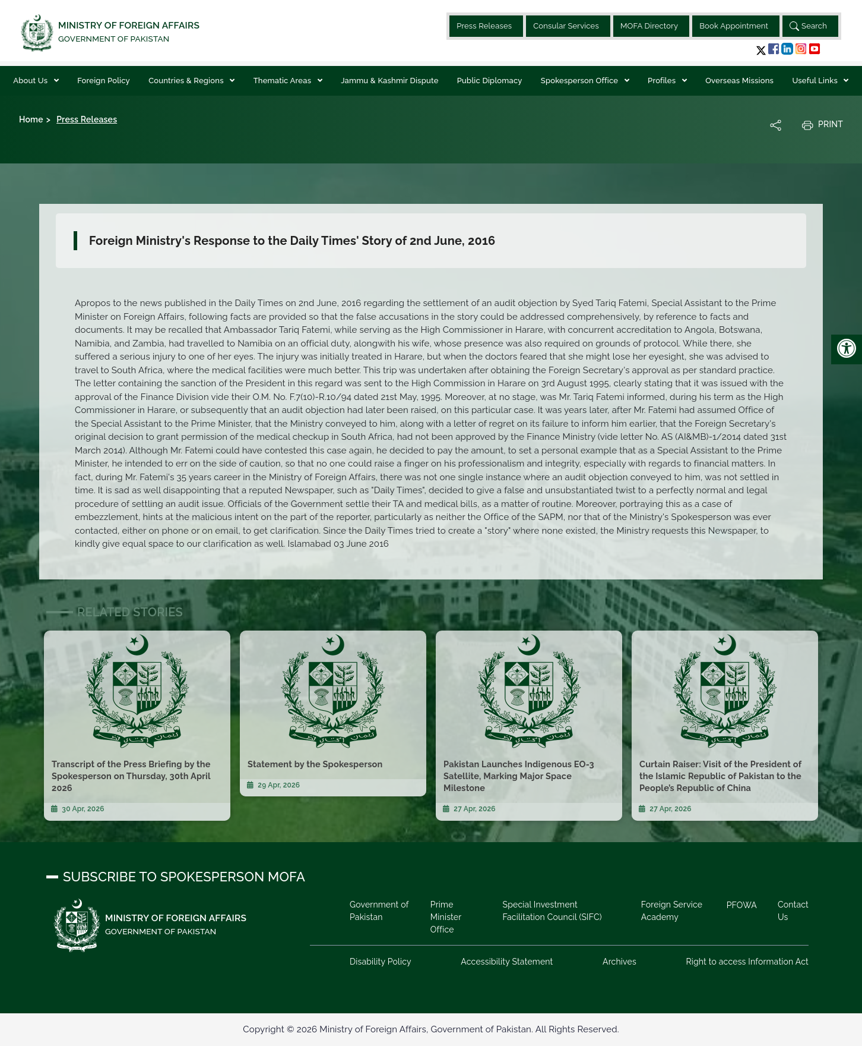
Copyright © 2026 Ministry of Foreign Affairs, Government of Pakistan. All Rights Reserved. (431, 1029)
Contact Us (793, 911)
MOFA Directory (649, 25)
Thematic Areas (283, 80)
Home (31, 119)
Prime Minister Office (445, 917)
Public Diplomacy (489, 80)
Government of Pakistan (379, 911)
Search (808, 26)
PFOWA (742, 905)
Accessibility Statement (507, 961)
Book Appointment (733, 25)
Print (822, 124)
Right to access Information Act (747, 961)
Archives (619, 961)
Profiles (663, 80)
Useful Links (815, 80)
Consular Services (566, 25)
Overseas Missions (739, 80)
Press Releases (484, 25)
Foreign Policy (103, 80)
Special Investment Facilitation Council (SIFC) (551, 911)
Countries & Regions (187, 80)
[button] (761, 50)
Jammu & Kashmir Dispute (389, 80)
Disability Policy (380, 961)
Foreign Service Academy (671, 911)
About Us (31, 80)
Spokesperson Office (580, 80)
